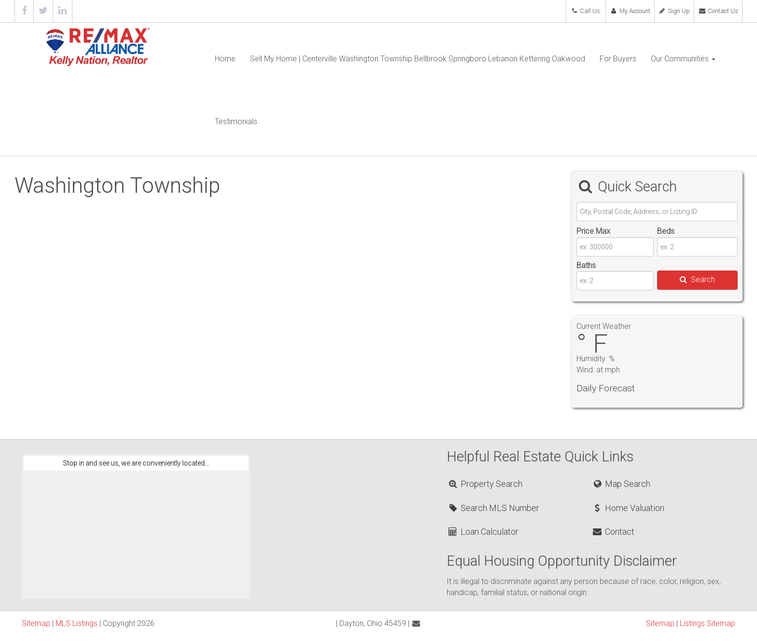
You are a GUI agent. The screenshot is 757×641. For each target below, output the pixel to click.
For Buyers (618, 58)
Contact (613, 532)
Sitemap (36, 623)
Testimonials (236, 121)
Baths (586, 265)
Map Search (621, 484)
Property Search (485, 484)
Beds (665, 231)
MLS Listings (77, 623)
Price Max (593, 231)
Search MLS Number (493, 508)
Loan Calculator (483, 532)
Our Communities (683, 58)
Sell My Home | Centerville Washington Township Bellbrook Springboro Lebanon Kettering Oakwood (417, 58)
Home (225, 58)
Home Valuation (628, 508)
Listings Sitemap (707, 623)
